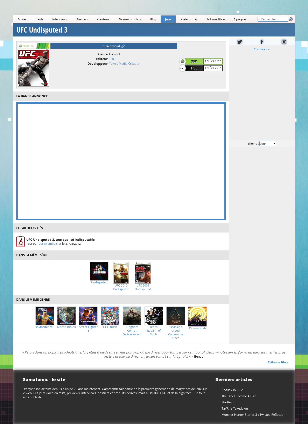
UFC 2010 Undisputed (121, 287)
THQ (112, 59)
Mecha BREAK (66, 327)
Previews (103, 19)
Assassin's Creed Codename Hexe (175, 332)
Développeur (98, 63)
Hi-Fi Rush (110, 327)
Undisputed (99, 282)
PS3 (194, 68)
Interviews (59, 19)
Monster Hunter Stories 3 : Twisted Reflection (254, 414)
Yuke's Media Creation (124, 63)
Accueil (23, 19)
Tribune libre (216, 19)
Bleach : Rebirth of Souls (154, 330)
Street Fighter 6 (88, 328)
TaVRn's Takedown (235, 408)
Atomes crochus (129, 19)
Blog (153, 19)
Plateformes (189, 19)
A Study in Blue (232, 390)
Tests (40, 19)
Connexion (261, 49)
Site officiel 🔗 (114, 46)
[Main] (135, 19)
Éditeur (102, 59)
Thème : (262, 144)
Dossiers (82, 19)
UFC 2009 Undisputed (143, 287)
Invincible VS (45, 327)
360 (194, 61)
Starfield (227, 402)
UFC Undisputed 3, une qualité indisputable (60, 239)
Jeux (168, 19)
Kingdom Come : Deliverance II (132, 330)
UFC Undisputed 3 (42, 30)
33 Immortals (197, 328)
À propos (239, 19)
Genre (103, 54)
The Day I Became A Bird (239, 396)
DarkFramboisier (49, 243)
